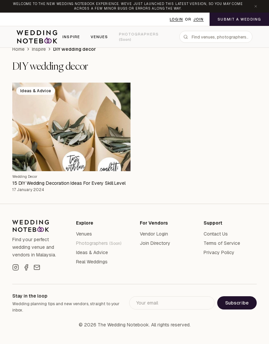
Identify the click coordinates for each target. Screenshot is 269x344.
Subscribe (237, 303)
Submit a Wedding (239, 19)
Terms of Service (222, 243)
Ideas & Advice (92, 252)
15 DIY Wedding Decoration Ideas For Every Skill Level (69, 183)
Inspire (71, 36)
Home (18, 49)
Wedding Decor (24, 176)
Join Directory (155, 243)
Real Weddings (92, 262)
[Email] (37, 267)
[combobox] (215, 37)
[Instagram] (15, 267)
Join (198, 19)
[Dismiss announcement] (255, 6)
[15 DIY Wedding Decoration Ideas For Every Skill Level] (71, 127)
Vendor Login (154, 234)
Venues (99, 36)
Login (176, 19)
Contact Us (216, 234)
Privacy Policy (219, 252)
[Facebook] (26, 267)
